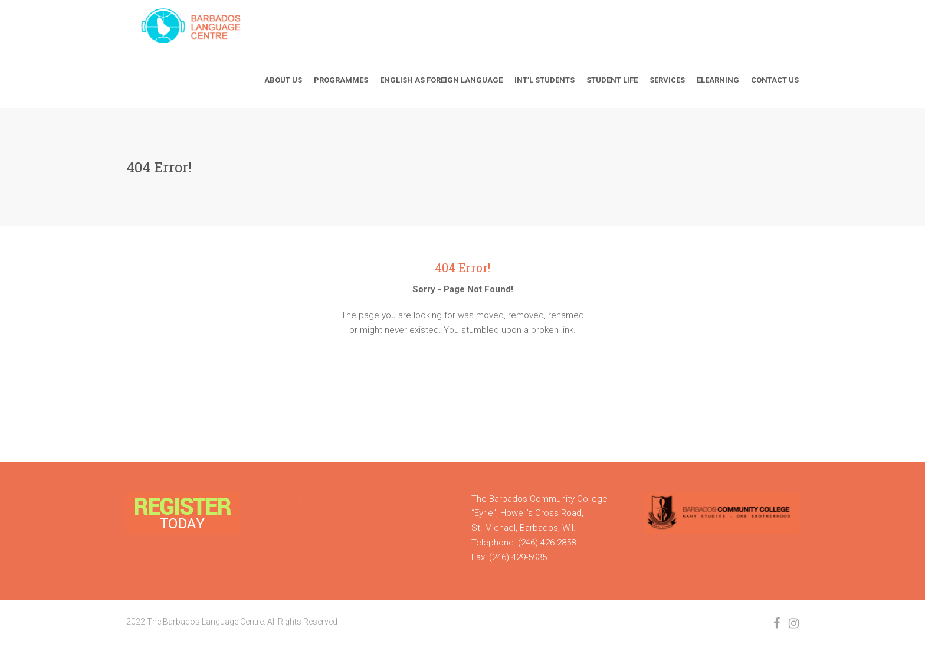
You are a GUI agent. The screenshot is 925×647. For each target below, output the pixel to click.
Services (667, 80)
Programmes (341, 80)
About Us (283, 80)
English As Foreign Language (441, 80)
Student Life (612, 80)
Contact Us (775, 80)
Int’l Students (544, 80)
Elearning (718, 80)
